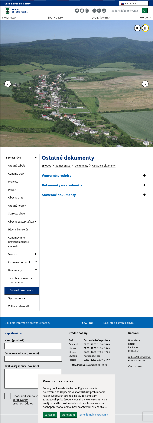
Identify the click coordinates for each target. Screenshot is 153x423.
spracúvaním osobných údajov (23, 401)
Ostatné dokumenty (21, 290)
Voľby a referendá (18, 306)
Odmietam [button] (68, 414)
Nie (91, 323)
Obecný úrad (16, 197)
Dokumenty (15, 270)
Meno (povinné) (14, 340)
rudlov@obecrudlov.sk (139, 356)
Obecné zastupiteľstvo (21, 221)
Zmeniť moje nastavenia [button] (93, 414)
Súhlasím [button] (50, 414)
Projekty (13, 181)
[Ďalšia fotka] (145, 84)
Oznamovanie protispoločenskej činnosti (18, 242)
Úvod (46, 165)
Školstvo (13, 254)
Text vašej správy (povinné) (21, 366)
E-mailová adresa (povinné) (21, 353)
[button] (95, 175)
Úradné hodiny (17, 205)
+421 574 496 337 (136, 360)
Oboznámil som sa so (25, 399)
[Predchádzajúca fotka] (7, 84)
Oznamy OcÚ (16, 173)
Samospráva (13, 157)
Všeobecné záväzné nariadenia (21, 280)
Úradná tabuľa (17, 165)
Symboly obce (16, 298)
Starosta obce (16, 213)
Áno (85, 323)
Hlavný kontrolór (18, 229)
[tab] (95, 175)
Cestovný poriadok (22, 262)
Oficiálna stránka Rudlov (18, 3)
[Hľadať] (145, 10)
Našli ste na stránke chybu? (119, 323)
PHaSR (12, 189)
